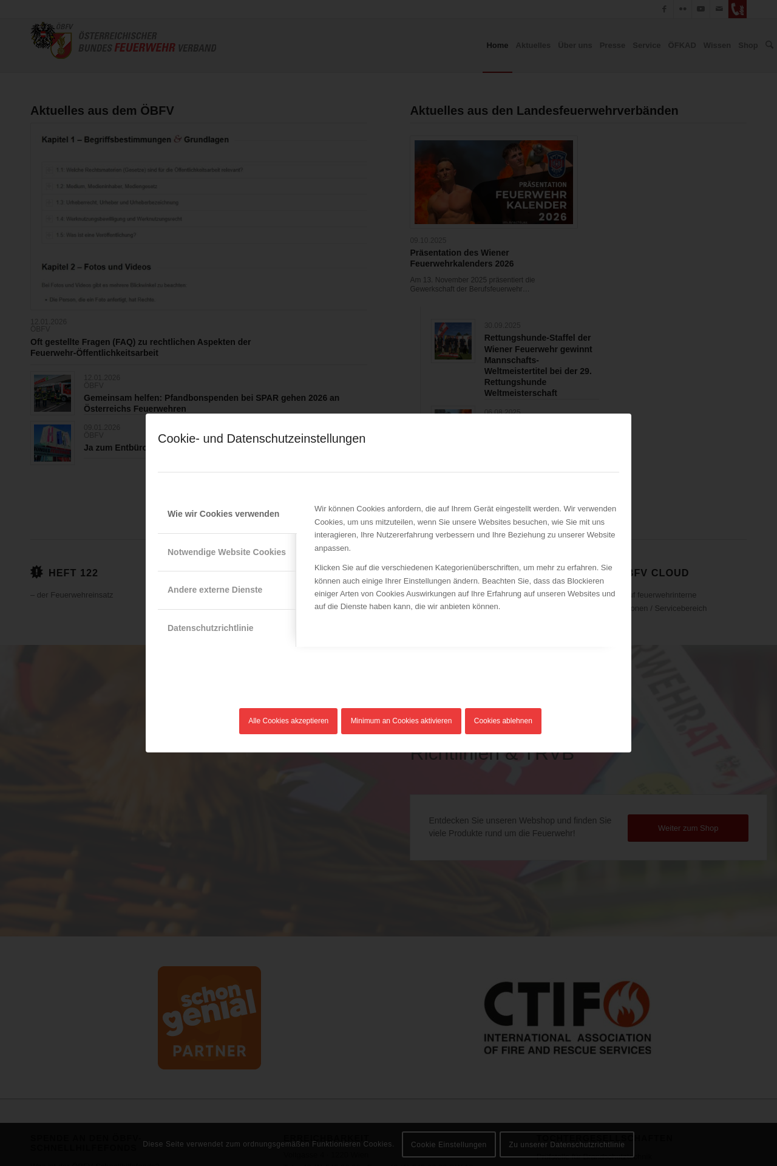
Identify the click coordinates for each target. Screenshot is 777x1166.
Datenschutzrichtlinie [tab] (211, 628)
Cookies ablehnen (503, 721)
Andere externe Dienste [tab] (215, 590)
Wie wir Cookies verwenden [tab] (223, 514)
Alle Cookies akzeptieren (288, 721)
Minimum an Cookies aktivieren (401, 721)
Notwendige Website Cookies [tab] (227, 552)
